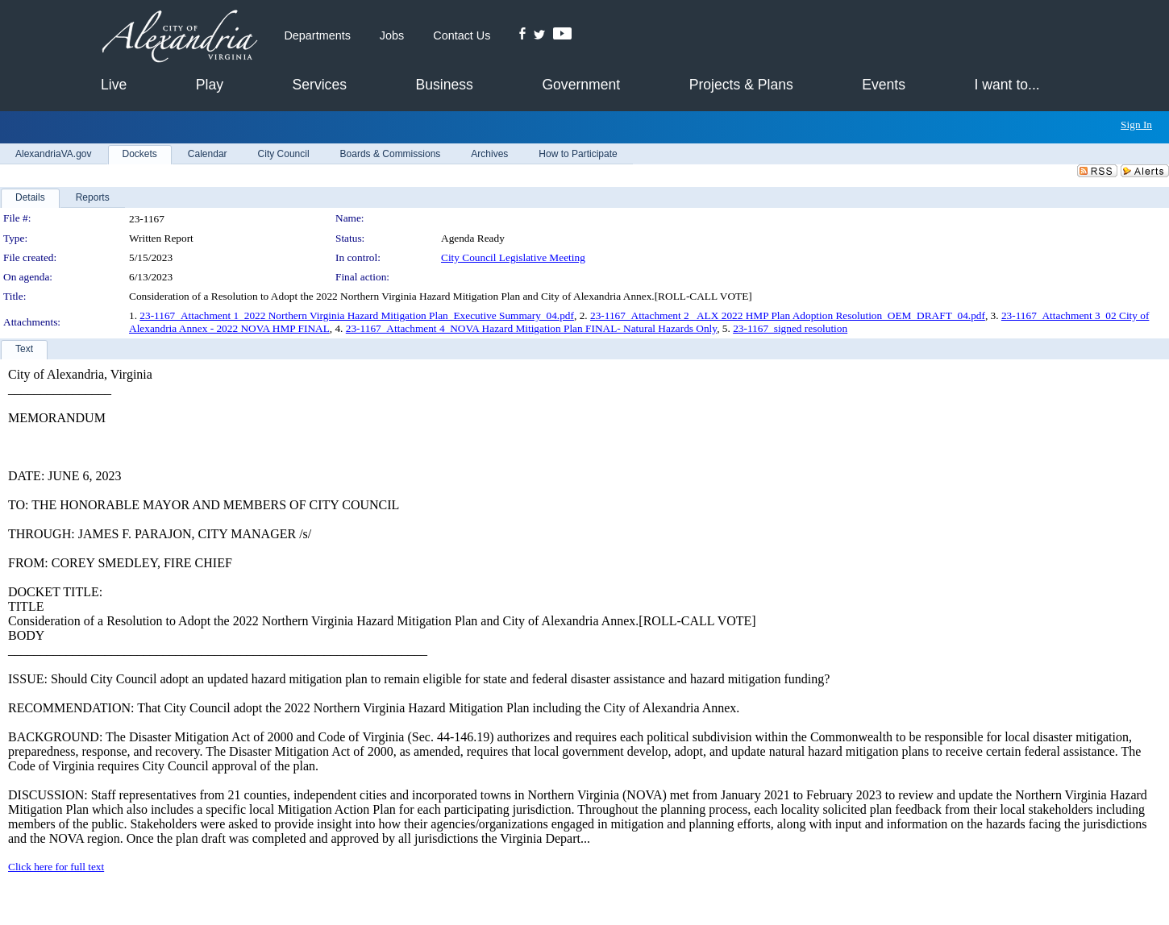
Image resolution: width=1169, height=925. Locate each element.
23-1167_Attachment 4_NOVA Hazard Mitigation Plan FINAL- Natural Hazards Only (531, 328)
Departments (317, 35)
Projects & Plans (741, 85)
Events (883, 85)
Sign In (1136, 124)
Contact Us (461, 35)
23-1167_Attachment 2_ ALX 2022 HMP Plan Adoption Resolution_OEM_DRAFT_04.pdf (787, 315)
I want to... (1007, 85)
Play (209, 85)
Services (320, 85)
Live (114, 85)
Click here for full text (56, 867)
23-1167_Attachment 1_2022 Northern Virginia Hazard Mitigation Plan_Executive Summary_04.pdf (356, 315)
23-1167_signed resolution (790, 328)
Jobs (392, 35)
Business (443, 85)
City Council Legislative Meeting (513, 257)
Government (581, 85)
